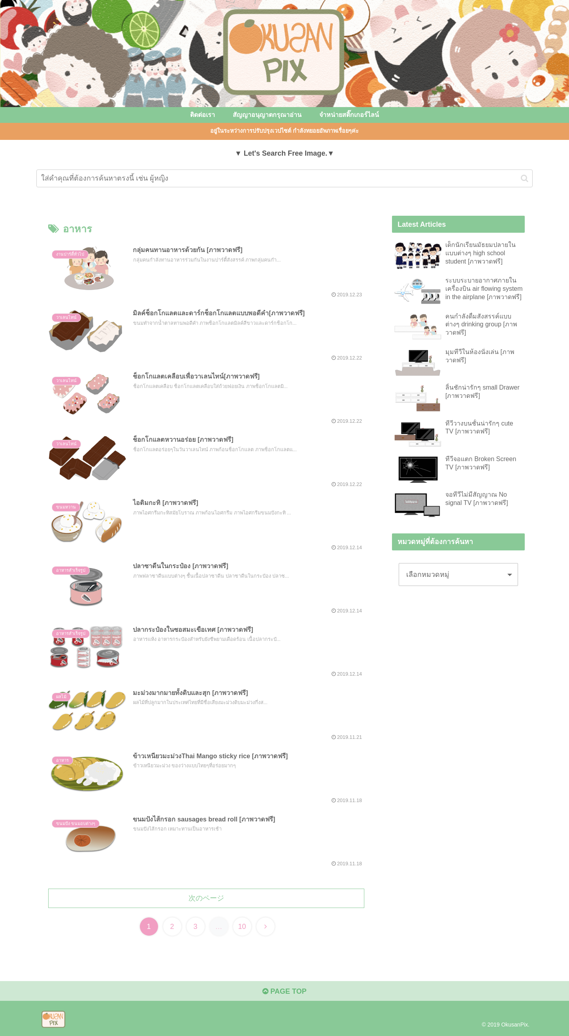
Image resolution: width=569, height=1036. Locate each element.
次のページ (206, 898)
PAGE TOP (284, 991)
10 (242, 927)
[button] (524, 178)
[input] (284, 178)
